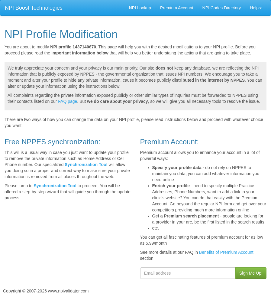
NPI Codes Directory (221, 7)
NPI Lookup (140, 7)
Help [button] (256, 7)
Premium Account (176, 7)
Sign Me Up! (251, 273)
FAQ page (67, 101)
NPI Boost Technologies (34, 8)
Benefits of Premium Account (226, 252)
